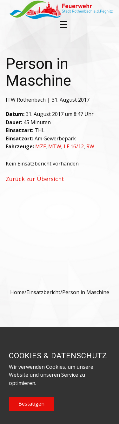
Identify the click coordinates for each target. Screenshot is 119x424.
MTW (54, 146)
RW (90, 146)
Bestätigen (31, 403)
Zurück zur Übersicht (35, 179)
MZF (40, 146)
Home (17, 292)
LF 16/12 (74, 146)
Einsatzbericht (43, 292)
